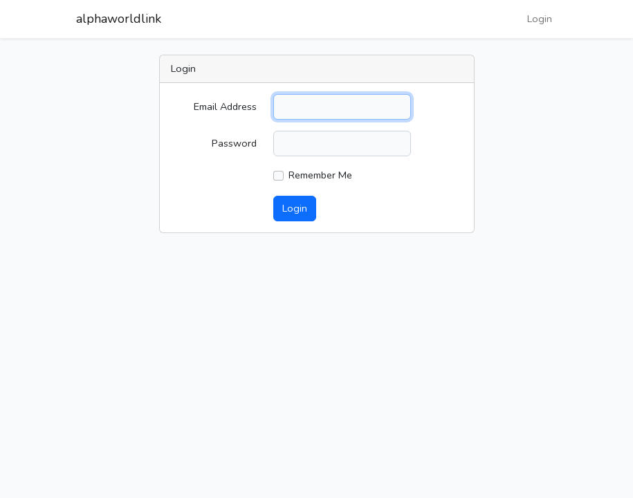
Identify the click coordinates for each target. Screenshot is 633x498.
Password (234, 143)
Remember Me (320, 175)
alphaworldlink (118, 18)
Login (539, 19)
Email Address (225, 106)
